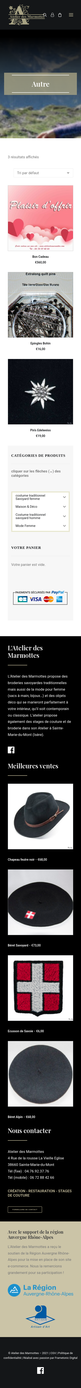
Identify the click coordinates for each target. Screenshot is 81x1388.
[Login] (50, 15)
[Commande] (43, 172)
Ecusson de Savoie (26, 1031)
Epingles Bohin (40, 343)
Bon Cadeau (40, 256)
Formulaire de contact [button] (25, 1210)
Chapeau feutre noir (27, 859)
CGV (53, 1353)
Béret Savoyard (24, 945)
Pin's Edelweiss (40, 430)
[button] (71, 15)
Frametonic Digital (66, 1357)
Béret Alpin (21, 1117)
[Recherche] (43, 15)
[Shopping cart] (58, 15)
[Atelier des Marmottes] (27, 15)
